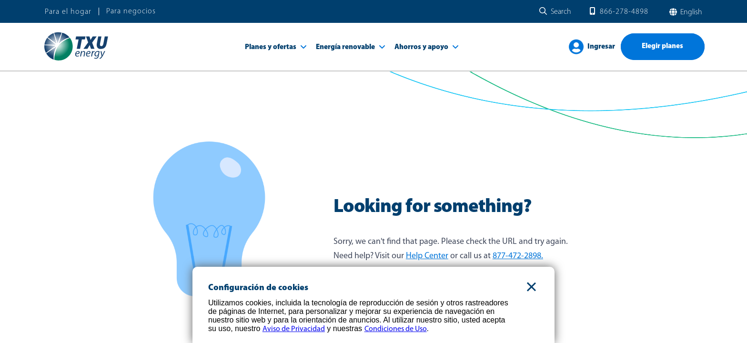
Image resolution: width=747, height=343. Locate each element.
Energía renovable (345, 47)
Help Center (427, 256)
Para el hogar (68, 12)
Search (561, 12)
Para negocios (131, 11)
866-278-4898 (624, 12)
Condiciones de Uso (395, 329)
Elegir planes (662, 46)
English (690, 12)
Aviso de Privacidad (293, 329)
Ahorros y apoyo (421, 47)
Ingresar (601, 46)
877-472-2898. (518, 256)
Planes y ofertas (270, 47)
